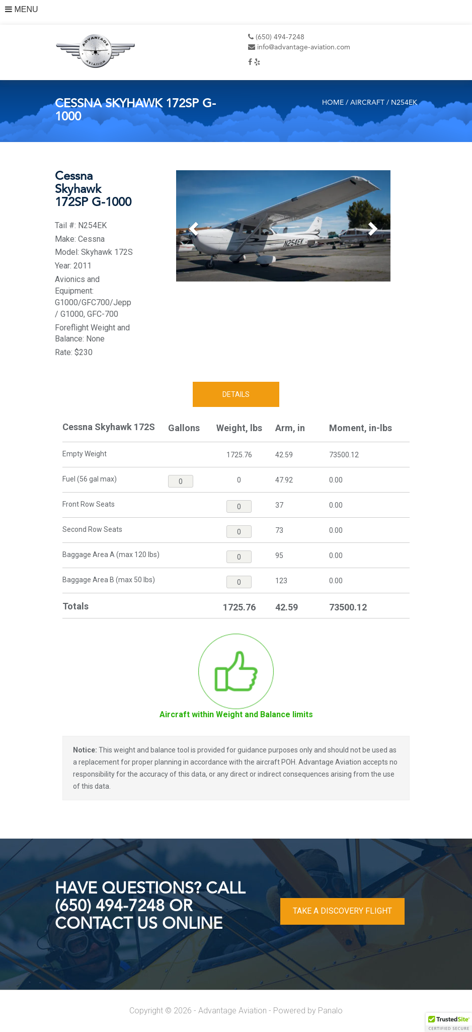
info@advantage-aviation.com (299, 47)
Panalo (330, 1010)
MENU (21, 9)
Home (333, 102)
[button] (192, 226)
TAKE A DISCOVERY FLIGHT (342, 911)
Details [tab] (236, 394)
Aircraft (367, 102)
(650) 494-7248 (276, 37)
